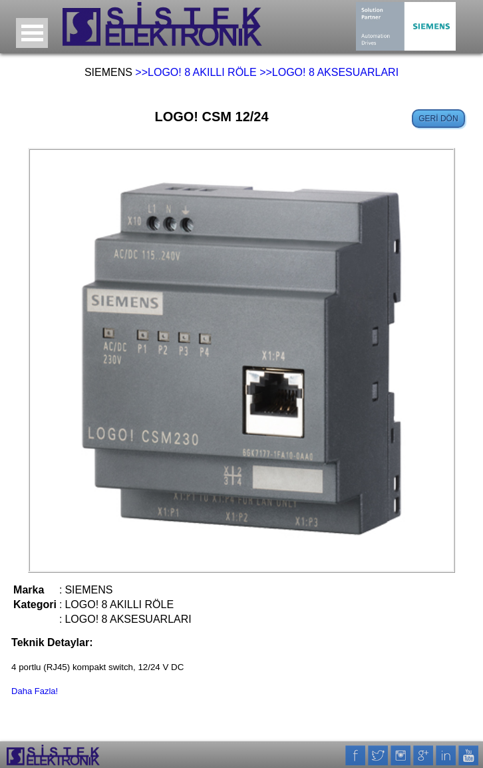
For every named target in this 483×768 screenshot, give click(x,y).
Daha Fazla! (34, 691)
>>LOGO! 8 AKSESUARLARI (329, 72)
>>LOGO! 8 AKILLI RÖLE (195, 72)
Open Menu (32, 33)
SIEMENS (108, 72)
